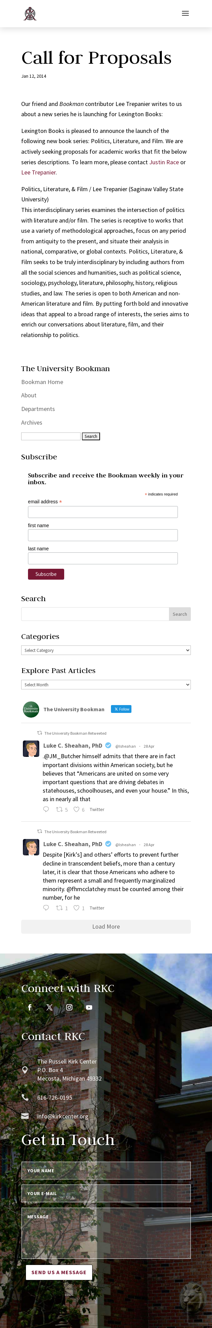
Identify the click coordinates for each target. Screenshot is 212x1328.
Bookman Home (42, 382)
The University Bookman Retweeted (75, 733)
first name (38, 525)
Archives (31, 422)
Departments (38, 409)
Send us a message (59, 1272)
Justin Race (164, 162)
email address (45, 502)
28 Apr (149, 746)
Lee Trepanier (38, 172)
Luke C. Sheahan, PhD (72, 745)
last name (38, 548)
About (29, 395)
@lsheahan (125, 746)
